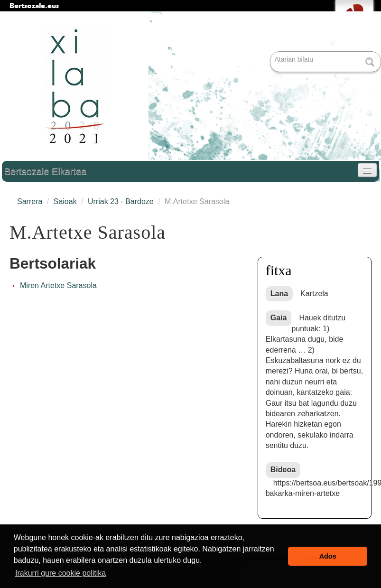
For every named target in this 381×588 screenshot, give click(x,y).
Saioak (65, 201)
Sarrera (29, 201)
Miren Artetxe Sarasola (58, 285)
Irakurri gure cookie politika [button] (60, 573)
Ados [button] (327, 556)
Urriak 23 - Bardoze (121, 201)
